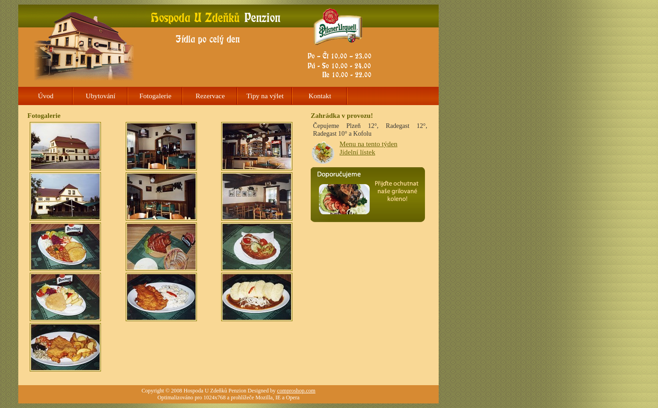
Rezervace (210, 96)
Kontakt (319, 96)
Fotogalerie (155, 96)
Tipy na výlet (264, 96)
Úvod (45, 96)
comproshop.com (296, 390)
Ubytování (101, 96)
